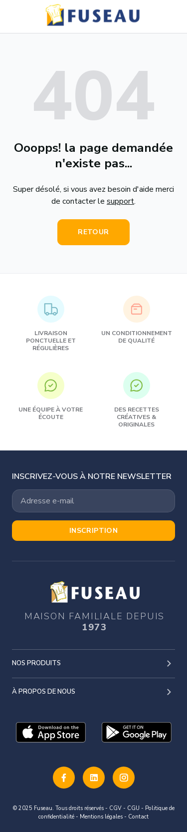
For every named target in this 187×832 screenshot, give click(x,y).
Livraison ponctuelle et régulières (51, 324)
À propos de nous (43, 691)
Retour (93, 232)
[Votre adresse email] (93, 500)
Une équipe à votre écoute (50, 396)
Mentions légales (101, 817)
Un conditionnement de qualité (136, 320)
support (120, 201)
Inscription (93, 530)
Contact (138, 817)
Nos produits (36, 663)
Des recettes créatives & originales (136, 400)
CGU (133, 808)
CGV (115, 808)
